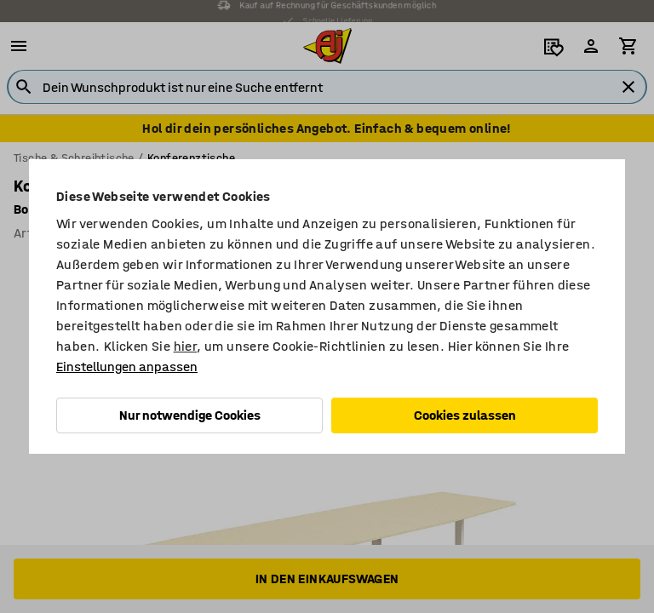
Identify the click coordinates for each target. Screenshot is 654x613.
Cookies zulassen (465, 415)
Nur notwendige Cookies (190, 415)
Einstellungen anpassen (127, 366)
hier (186, 346)
